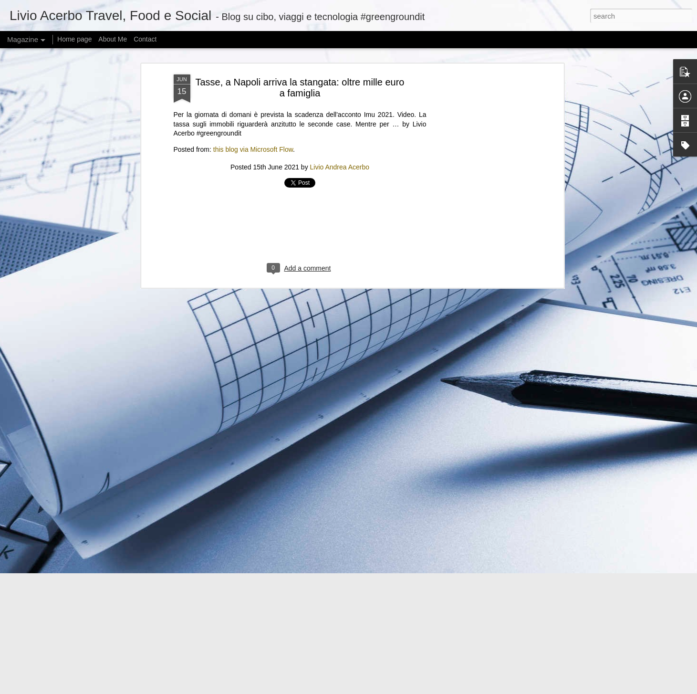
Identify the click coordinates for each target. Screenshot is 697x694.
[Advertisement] (300, 67)
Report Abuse (444, 689)
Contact (145, 39)
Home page (74, 39)
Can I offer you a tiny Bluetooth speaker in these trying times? (250, 624)
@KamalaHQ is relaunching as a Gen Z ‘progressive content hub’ (256, 565)
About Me (112, 39)
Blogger (416, 689)
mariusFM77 (360, 689)
